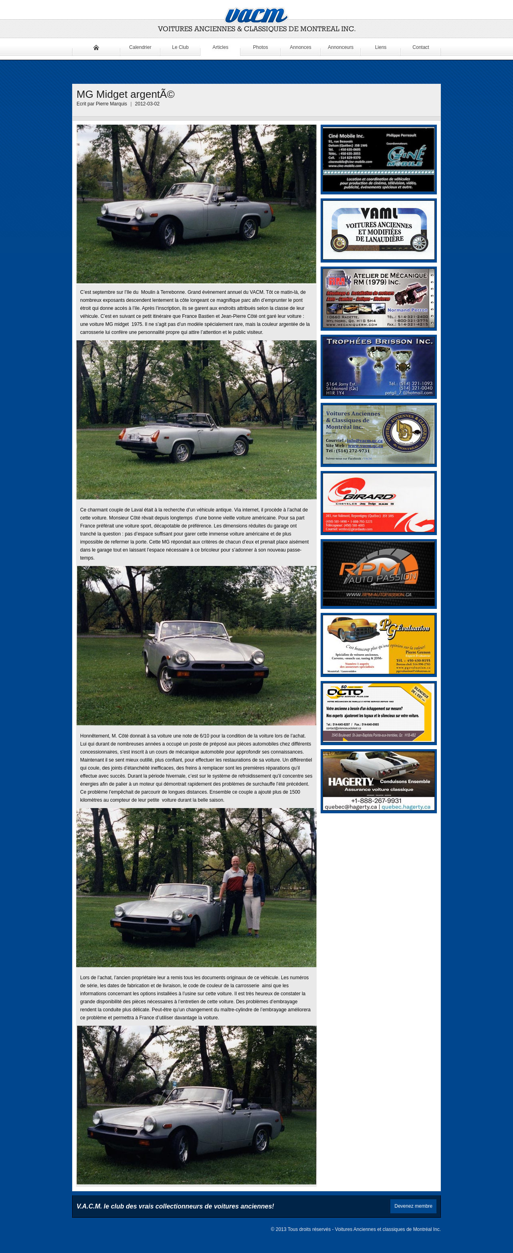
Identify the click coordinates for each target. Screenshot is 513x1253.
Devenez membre (413, 1206)
